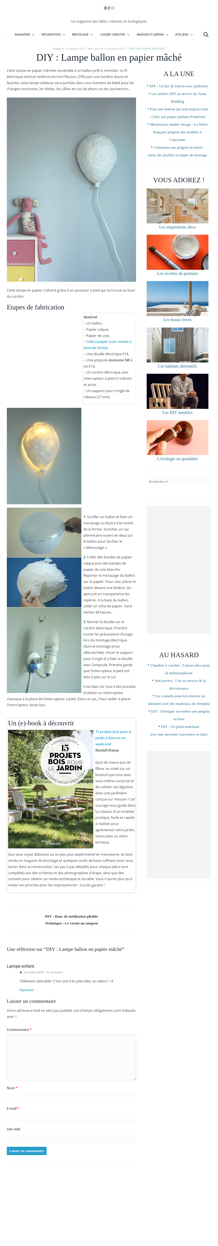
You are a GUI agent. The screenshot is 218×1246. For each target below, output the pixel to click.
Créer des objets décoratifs (146, 48)
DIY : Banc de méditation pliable (71, 916)
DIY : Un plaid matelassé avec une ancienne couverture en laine (179, 761)
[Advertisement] (179, 590)
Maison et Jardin (150, 34)
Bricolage (80, 34)
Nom (12, 1089)
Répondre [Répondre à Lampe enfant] (27, 991)
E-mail (13, 1109)
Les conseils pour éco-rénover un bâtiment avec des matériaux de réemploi (180, 723)
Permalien (55, 973)
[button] (32, 35)
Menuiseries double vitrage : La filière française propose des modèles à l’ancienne (179, 147)
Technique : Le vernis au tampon (71, 924)
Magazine (22, 34)
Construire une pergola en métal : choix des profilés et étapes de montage (178, 170)
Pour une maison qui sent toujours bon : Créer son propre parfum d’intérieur (179, 124)
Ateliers (181, 34)
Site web (13, 1130)
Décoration (51, 34)
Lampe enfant (20, 967)
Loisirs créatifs (112, 34)
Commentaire (19, 1030)
